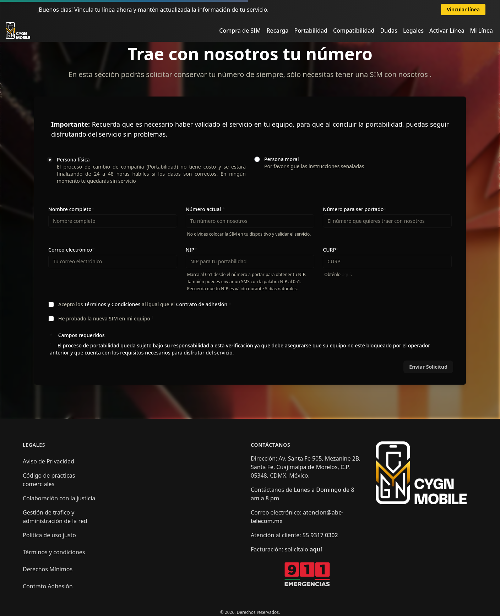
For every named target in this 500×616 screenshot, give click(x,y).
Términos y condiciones (54, 552)
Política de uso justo (49, 535)
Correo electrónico (71, 249)
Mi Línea (481, 30)
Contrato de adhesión (202, 304)
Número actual (205, 209)
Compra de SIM (240, 30)
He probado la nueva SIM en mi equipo (106, 318)
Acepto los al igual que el (145, 304)
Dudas (388, 30)
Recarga (277, 30)
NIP (191, 249)
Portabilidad (310, 30)
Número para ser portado (354, 209)
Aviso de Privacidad (48, 461)
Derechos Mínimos (47, 569)
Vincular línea (463, 9)
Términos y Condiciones (113, 304)
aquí (346, 274)
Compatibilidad (353, 30)
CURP (330, 249)
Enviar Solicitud (428, 366)
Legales (413, 30)
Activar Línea (446, 30)
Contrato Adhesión (48, 586)
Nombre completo (71, 209)
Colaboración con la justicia (59, 498)
